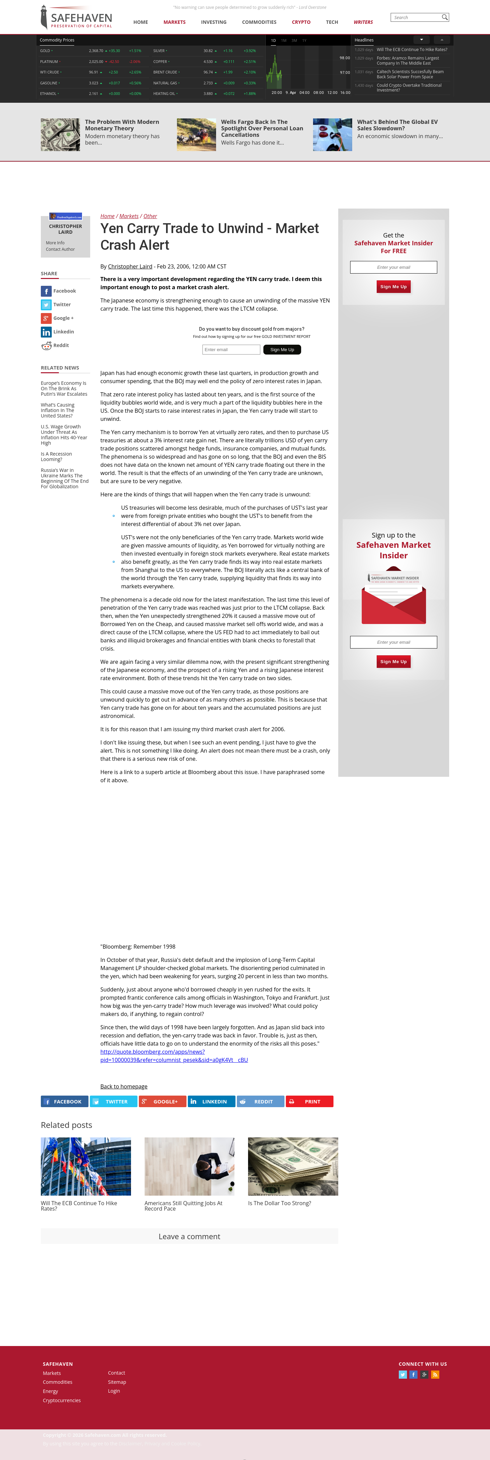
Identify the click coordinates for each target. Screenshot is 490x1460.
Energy (50, 1391)
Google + (57, 318)
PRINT (305, 1101)
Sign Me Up (393, 286)
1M (284, 40)
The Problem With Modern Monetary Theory (122, 125)
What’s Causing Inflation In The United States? (58, 410)
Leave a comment (189, 1236)
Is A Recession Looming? (56, 456)
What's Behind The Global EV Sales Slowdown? (397, 125)
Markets (174, 22)
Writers (363, 22)
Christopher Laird (130, 266)
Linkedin (57, 331)
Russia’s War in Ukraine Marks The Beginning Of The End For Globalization (65, 478)
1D (273, 40)
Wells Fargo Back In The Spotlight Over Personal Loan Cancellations (262, 128)
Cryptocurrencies (62, 1400)
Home (140, 22)
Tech (332, 22)
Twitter (56, 304)
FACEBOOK (62, 1101)
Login (114, 1391)
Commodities (259, 22)
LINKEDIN (209, 1101)
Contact (116, 1372)
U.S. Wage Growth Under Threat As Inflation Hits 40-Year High (64, 434)
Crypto (301, 22)
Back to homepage (124, 1086)
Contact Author (60, 249)
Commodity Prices (57, 40)
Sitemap (117, 1382)
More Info (55, 243)
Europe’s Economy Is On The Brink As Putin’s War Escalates (64, 388)
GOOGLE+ (160, 1101)
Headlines (364, 40)
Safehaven (58, 1364)
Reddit (55, 345)
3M (294, 40)
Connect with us (423, 1364)
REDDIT (256, 1101)
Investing (214, 22)
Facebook (58, 291)
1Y (304, 40)
